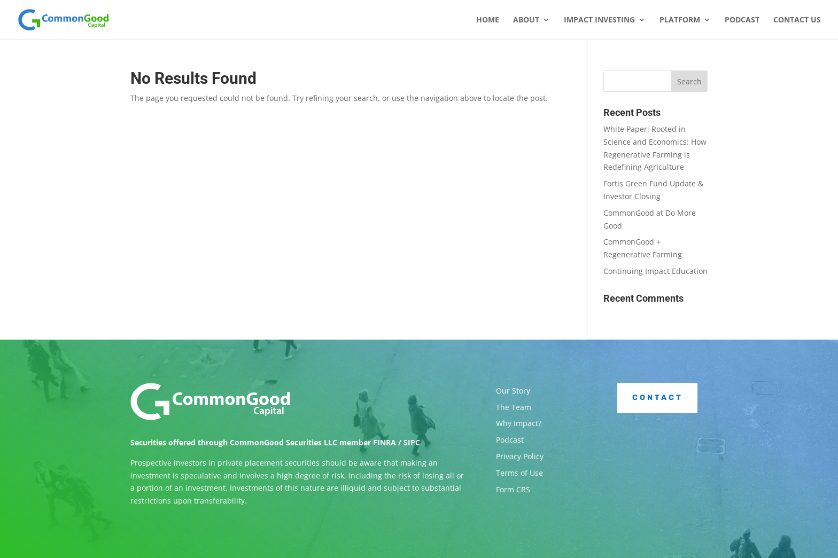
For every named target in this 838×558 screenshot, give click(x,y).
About (526, 20)
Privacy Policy (520, 456)
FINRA (384, 442)
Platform (679, 20)
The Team (513, 407)
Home (487, 20)
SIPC (412, 442)
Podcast (742, 20)
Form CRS (513, 489)
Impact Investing (599, 20)
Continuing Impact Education (655, 271)
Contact (657, 397)
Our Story (513, 391)
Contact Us (797, 20)
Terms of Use (519, 473)
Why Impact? (518, 423)
